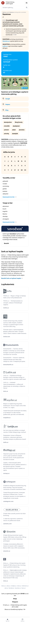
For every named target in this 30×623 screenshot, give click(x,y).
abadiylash (16, 126)
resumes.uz (18, 588)
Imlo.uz (3, 273)
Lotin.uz (5, 46)
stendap (5, 216)
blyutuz (5, 214)
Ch (25, 170)
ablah (14, 130)
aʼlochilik (7, 126)
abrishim (21, 130)
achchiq (6, 133)
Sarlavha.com (18, 273)
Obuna (7, 609)
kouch (4, 209)
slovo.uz (19, 586)
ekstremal (6, 206)
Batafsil (6, 243)
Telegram (15, 602)
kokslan (5, 191)
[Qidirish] (27, 7)
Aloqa (15, 599)
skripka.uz (13, 586)
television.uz (25, 586)
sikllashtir (5, 194)
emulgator (6, 219)
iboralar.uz (11, 588)
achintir (6, 130)
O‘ (15, 170)
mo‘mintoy (6, 186)
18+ (24, 609)
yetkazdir (5, 181)
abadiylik (15, 133)
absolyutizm (8, 122)
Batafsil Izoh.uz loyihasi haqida (12, 278)
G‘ (18, 170)
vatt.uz (6, 588)
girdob (5, 189)
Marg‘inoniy (18, 122)
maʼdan (5, 184)
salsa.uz (8, 586)
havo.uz (23, 588)
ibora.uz (4, 586)
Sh (22, 170)
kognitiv (5, 211)
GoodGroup (14, 609)
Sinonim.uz (6, 41)
